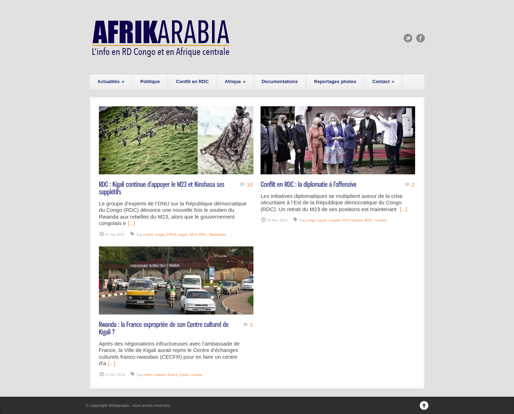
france (172, 374)
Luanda (335, 220)
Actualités (110, 81)
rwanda (380, 220)
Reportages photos (335, 81)
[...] (131, 223)
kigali (183, 234)
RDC (203, 234)
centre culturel (154, 374)
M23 (193, 234)
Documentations (280, 81)
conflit (148, 234)
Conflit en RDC (192, 81)
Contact (383, 81)
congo (160, 234)
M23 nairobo (352, 220)
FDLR (172, 234)
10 (250, 185)
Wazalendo (217, 234)
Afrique (235, 81)
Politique (150, 81)
